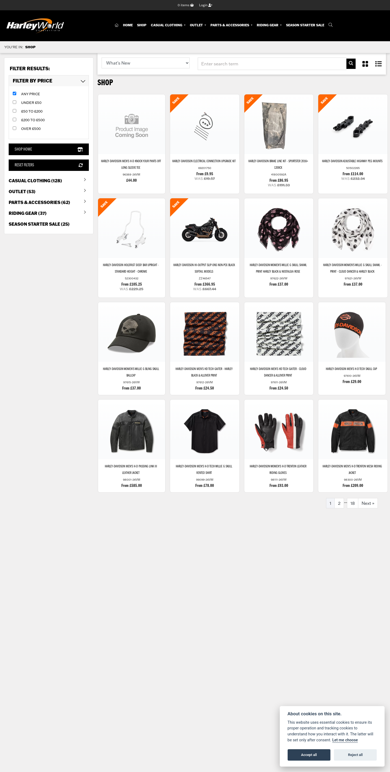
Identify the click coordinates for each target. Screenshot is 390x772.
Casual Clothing (167, 25)
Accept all (309, 755)
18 (352, 504)
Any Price (30, 94)
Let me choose (345, 740)
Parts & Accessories (230, 25)
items (186, 5)
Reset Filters (49, 165)
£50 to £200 (32, 111)
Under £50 (31, 103)
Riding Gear (268, 25)
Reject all (355, 755)
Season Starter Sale (305, 25)
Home (128, 25)
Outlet (197, 25)
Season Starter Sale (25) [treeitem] (39, 224)
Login (205, 5)
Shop (142, 25)
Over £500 (31, 129)
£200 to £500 (33, 120)
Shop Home (49, 149)
